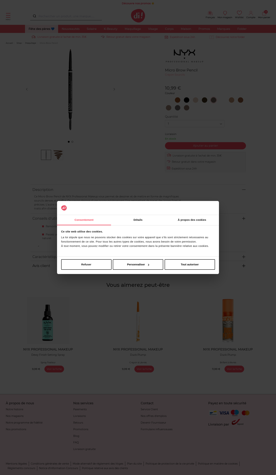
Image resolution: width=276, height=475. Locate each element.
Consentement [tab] (83, 219)
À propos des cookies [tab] (192, 219)
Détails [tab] (138, 219)
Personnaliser (138, 264)
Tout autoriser (190, 264)
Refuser (86, 264)
